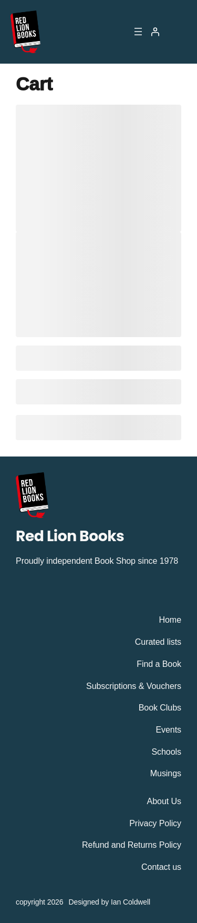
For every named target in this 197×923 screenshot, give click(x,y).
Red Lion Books (70, 535)
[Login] (154, 31)
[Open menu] (138, 31)
